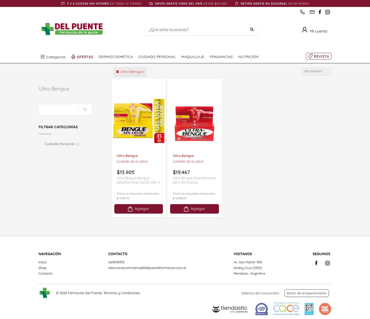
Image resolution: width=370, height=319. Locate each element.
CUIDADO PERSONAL (157, 56)
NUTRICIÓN (248, 56)
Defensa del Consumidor (260, 293)
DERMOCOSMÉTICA (116, 56)
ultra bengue (130, 71)
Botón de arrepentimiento (307, 293)
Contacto (46, 273)
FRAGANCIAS (221, 56)
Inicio (43, 262)
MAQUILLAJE (192, 56)
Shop (42, 268)
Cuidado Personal (62, 144)
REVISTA (321, 56)
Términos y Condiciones (121, 293)
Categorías (56, 57)
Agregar (138, 209)
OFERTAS (85, 57)
